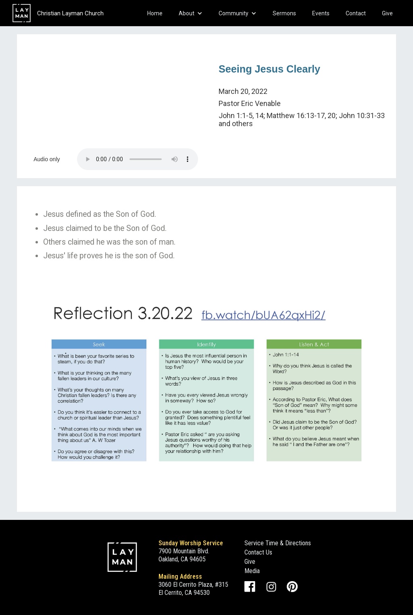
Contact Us (258, 552)
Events (321, 13)
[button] (191, 13)
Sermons (284, 13)
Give (387, 13)
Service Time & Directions (277, 543)
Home (155, 13)
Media (252, 571)
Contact (356, 13)
